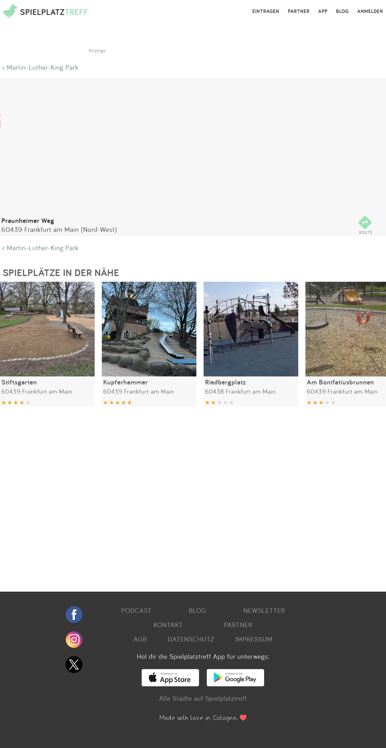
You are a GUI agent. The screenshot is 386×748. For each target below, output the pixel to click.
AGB (140, 639)
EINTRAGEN (265, 11)
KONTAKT (168, 624)
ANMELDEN (370, 11)
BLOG (342, 11)
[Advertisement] (172, 497)
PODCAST (136, 610)
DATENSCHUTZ (191, 639)
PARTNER (299, 11)
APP (322, 11)
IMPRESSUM (253, 639)
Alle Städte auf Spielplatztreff (203, 698)
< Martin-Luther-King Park (40, 67)
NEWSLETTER (264, 610)
